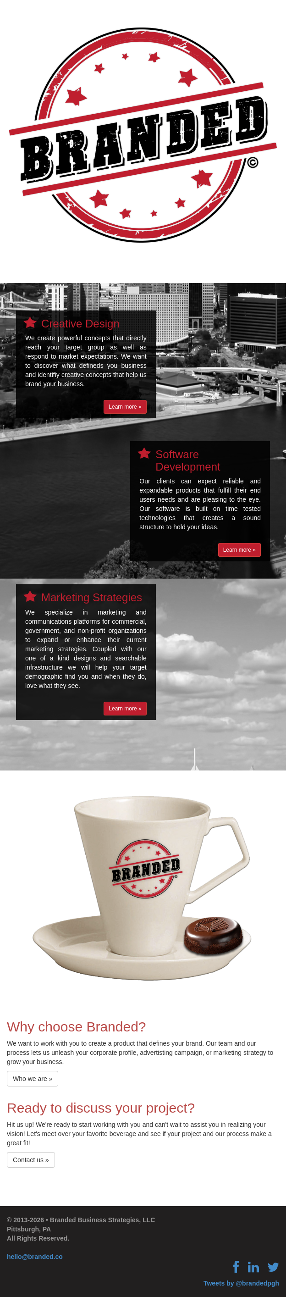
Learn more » (125, 407)
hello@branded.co (35, 1256)
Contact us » (31, 1160)
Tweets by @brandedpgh (241, 1283)
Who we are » (32, 1078)
